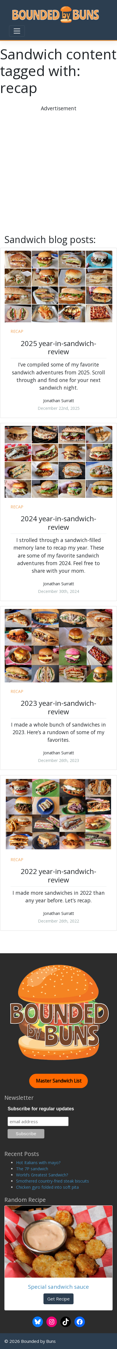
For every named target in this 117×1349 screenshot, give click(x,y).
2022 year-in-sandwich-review (58, 875)
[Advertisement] (58, 170)
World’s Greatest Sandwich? (42, 1175)
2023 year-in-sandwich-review (58, 707)
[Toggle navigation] (17, 31)
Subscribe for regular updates (41, 1108)
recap (17, 331)
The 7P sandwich (32, 1168)
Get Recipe (58, 1299)
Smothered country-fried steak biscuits (52, 1181)
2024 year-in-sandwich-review (58, 523)
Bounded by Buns (38, 1341)
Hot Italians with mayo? (38, 1162)
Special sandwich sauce (58, 1286)
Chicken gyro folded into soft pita (47, 1187)
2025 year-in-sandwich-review (58, 347)
